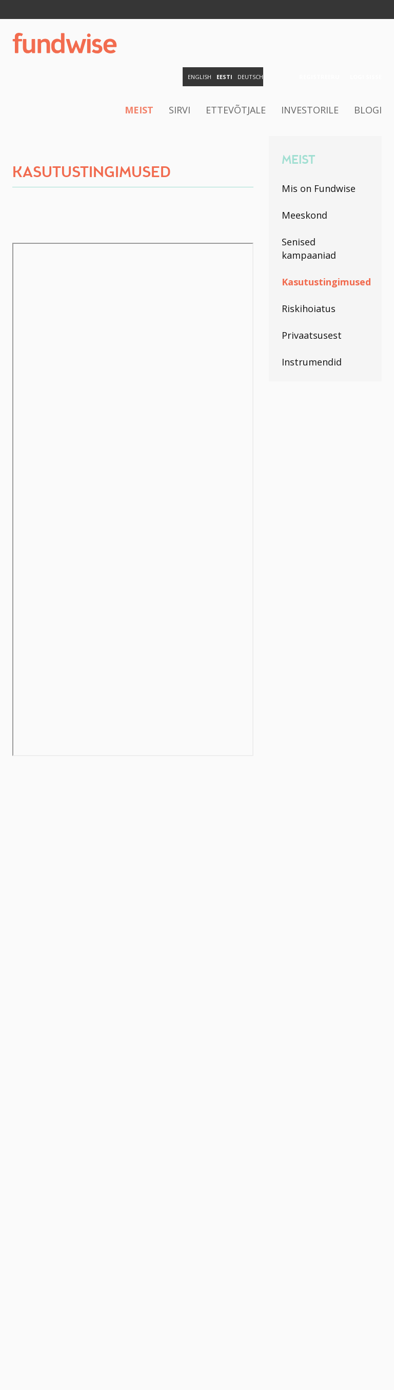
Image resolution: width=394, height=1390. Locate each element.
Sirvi (179, 110)
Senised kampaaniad (309, 248)
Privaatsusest (312, 335)
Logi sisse (366, 77)
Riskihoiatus (309, 308)
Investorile (310, 110)
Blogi (368, 110)
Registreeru (319, 77)
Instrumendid (312, 362)
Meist (139, 110)
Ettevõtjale (236, 110)
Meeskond (304, 215)
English (199, 77)
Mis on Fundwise (319, 188)
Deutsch (250, 77)
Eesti (224, 77)
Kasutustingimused (325, 282)
